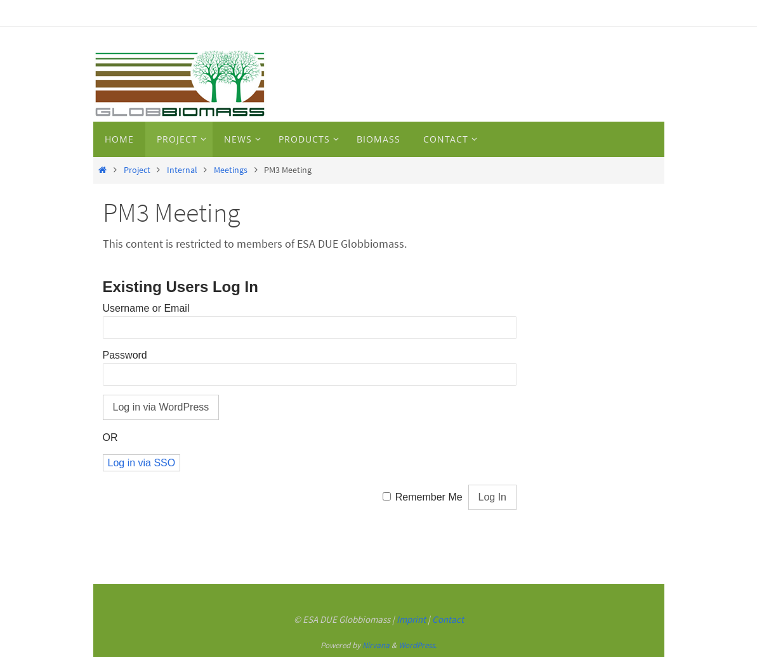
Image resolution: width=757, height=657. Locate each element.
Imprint (411, 619)
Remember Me (429, 497)
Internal (182, 169)
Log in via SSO (142, 462)
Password (125, 355)
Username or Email (146, 308)
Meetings (230, 169)
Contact (448, 619)
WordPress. (417, 645)
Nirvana (376, 645)
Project (137, 169)
